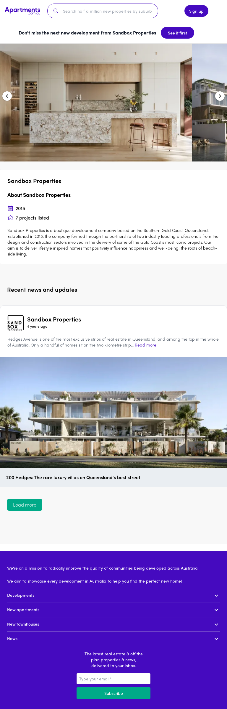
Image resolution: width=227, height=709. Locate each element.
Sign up (196, 11)
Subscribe (113, 693)
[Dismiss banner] (203, 33)
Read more (145, 345)
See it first (177, 33)
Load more (24, 504)
